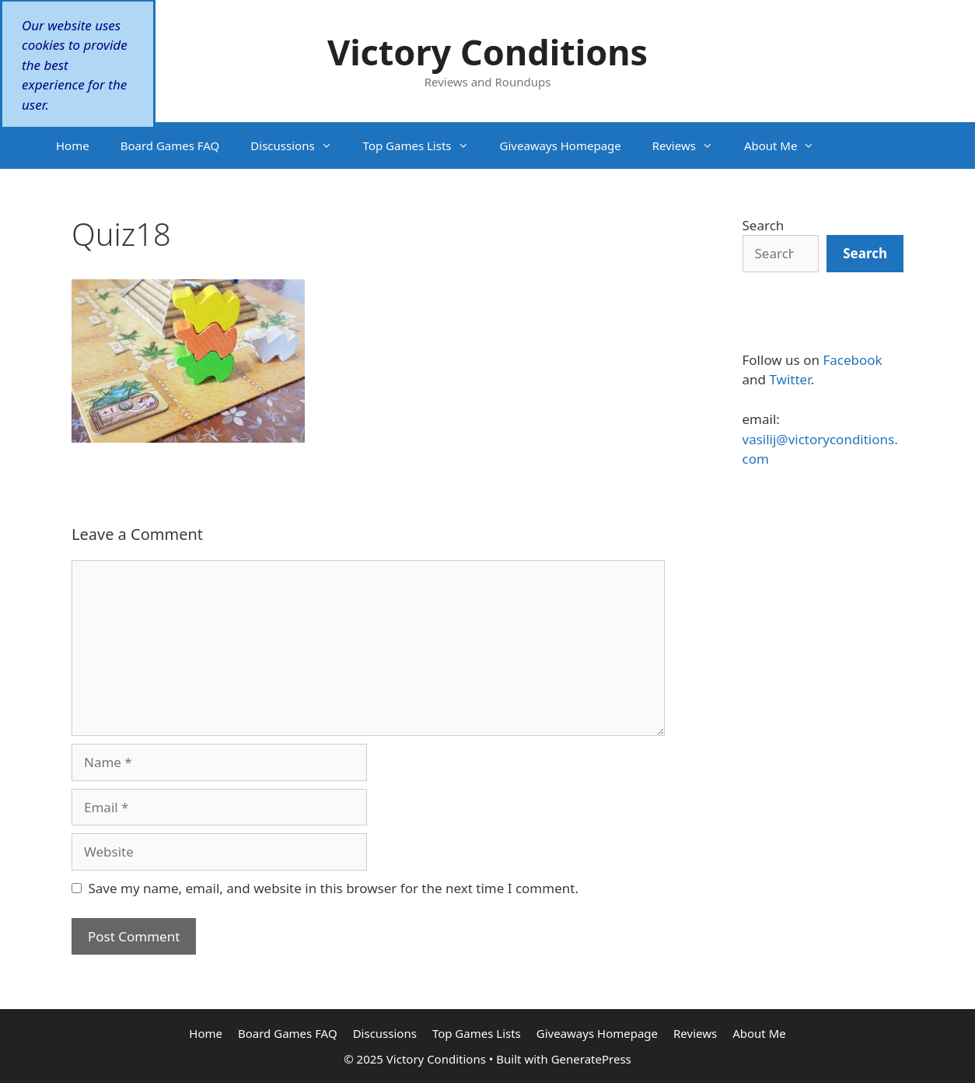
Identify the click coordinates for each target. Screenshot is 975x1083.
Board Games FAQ (170, 145)
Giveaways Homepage (560, 145)
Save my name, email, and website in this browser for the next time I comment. (333, 888)
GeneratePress (591, 1059)
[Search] (864, 253)
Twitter (789, 379)
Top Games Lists (423, 145)
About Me (787, 145)
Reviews (690, 145)
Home (72, 145)
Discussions (298, 145)
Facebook (852, 360)
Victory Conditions (487, 51)
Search (764, 225)
